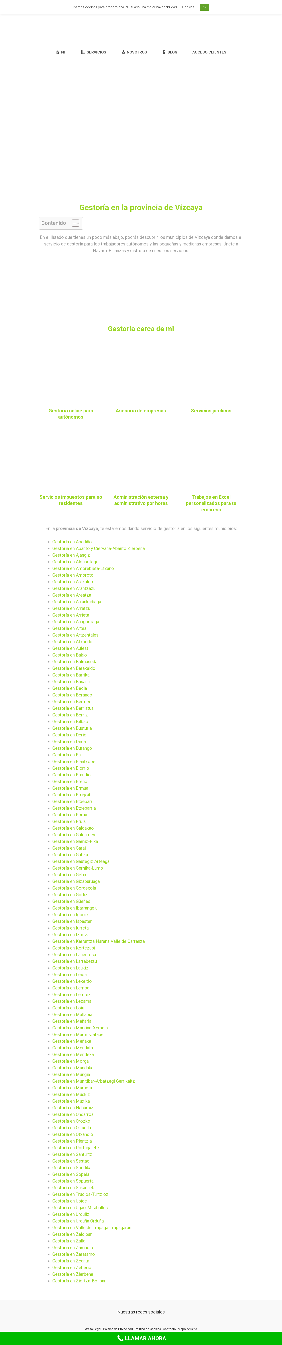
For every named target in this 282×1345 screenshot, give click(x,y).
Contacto (169, 1329)
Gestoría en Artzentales (75, 635)
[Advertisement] (141, 170)
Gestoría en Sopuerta (73, 1181)
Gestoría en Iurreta (70, 928)
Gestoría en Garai (69, 848)
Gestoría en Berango (72, 695)
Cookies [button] (188, 7)
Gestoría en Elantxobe (73, 761)
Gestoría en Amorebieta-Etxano (83, 568)
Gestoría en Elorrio (70, 768)
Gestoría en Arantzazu (74, 588)
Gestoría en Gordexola (74, 888)
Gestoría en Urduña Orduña (78, 1221)
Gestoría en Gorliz (70, 894)
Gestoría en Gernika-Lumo (77, 868)
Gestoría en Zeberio (71, 1267)
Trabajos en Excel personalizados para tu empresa (211, 503)
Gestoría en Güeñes (71, 901)
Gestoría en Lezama (71, 1001)
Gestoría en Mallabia (72, 1014)
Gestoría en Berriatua (73, 708)
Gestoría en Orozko (71, 1121)
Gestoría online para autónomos (71, 414)
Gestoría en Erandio (71, 774)
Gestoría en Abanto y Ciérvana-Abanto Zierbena (98, 548)
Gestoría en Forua (69, 814)
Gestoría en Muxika (71, 1101)
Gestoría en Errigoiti (72, 794)
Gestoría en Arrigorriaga (75, 621)
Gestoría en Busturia (72, 728)
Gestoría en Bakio (69, 655)
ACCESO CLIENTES (209, 52)
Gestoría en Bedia (69, 688)
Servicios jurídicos (211, 410)
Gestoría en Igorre (70, 914)
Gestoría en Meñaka (71, 1041)
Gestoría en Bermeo (72, 701)
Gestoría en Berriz (70, 715)
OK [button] (204, 7)
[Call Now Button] (141, 1338)
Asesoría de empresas (141, 410)
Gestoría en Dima (69, 741)
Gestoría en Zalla (68, 1241)
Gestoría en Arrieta (70, 615)
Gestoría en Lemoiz (71, 994)
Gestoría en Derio (69, 735)
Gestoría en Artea (69, 628)
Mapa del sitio (187, 1329)
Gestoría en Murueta (72, 1087)
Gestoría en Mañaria (71, 1021)
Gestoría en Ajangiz (71, 555)
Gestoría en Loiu (68, 1008)
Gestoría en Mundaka (72, 1067)
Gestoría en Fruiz (69, 821)
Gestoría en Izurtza (71, 934)
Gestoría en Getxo (70, 874)
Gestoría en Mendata (72, 1047)
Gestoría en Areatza (71, 595)
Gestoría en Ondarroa (73, 1114)
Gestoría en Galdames (73, 834)
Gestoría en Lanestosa (74, 954)
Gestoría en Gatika (70, 854)
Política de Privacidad (118, 1329)
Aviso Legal (93, 1329)
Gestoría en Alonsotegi (74, 561)
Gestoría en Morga (70, 1061)
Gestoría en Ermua (70, 788)
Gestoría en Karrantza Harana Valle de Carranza (98, 941)
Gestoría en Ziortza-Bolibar (79, 1281)
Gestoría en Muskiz (71, 1094)
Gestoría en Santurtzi (72, 1154)
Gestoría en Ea (66, 755)
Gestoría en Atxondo (72, 641)
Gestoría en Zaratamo (73, 1254)
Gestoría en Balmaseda (74, 661)
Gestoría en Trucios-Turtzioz (80, 1194)
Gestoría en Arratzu (71, 608)
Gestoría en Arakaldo (72, 581)
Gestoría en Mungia (71, 1074)
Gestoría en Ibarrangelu (75, 908)
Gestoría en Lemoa (70, 988)
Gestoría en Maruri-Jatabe (78, 1034)
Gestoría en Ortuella (71, 1127)
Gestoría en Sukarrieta (74, 1187)
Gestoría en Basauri (71, 681)
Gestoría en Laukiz (70, 968)
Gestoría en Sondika (71, 1167)
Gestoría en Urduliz (70, 1214)
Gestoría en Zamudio (72, 1247)
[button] (73, 223)
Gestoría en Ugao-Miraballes (80, 1207)
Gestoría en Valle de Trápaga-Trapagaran (91, 1227)
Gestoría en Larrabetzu (74, 961)
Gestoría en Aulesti (70, 648)
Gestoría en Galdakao (73, 828)
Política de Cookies (148, 1329)
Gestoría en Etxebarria (74, 808)
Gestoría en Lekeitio (72, 981)
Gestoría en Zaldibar (72, 1234)
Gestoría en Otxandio (72, 1134)
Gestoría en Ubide (69, 1201)
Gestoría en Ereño (69, 781)
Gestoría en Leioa (69, 974)
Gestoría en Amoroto (73, 575)
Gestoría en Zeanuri (71, 1261)
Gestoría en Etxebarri (73, 801)
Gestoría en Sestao (71, 1161)
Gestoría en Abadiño (72, 541)
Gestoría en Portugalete (75, 1147)
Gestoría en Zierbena (72, 1274)
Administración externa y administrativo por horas (141, 500)
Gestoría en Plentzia (72, 1141)
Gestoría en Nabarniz (72, 1107)
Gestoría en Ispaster (72, 921)
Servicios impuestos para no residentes (70, 500)
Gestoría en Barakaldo (73, 668)
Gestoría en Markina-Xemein (80, 1028)
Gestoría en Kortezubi (73, 948)
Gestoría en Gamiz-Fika (75, 841)
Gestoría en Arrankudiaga (76, 601)
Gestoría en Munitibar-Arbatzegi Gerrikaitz (93, 1081)
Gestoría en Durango (72, 748)
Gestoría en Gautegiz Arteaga (81, 861)
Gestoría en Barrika (71, 675)
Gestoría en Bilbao (70, 721)
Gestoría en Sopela (70, 1174)
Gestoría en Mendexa (73, 1054)
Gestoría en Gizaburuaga (76, 881)
